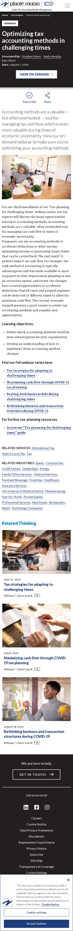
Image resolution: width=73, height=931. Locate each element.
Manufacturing (55, 491)
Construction (54, 463)
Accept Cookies (36, 923)
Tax (29, 453)
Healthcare (51, 480)
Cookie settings (36, 872)
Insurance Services (14, 485)
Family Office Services (17, 474)
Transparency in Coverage (36, 866)
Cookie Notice (36, 824)
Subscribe (36, 854)
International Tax (43, 448)
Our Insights (17, 15)
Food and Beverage (15, 480)
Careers (36, 818)
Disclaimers (36, 836)
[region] (36, 902)
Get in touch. (33, 774)
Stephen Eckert (31, 56)
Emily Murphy (52, 56)
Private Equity (33, 496)
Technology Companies (27, 508)
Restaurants (57, 502)
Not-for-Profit (12, 496)
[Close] (68, 880)
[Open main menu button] (67, 6)
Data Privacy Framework (36, 830)
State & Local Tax (13, 453)
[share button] (47, 97)
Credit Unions (11, 468)
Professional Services (16, 502)
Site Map (37, 860)
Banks (40, 463)
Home (5, 15)
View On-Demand (34, 74)
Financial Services (45, 474)
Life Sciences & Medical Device (22, 491)
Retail (6, 508)
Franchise (35, 480)
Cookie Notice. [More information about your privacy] (51, 904)
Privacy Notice (36, 848)
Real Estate (39, 502)
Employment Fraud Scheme (36, 842)
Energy (44, 468)
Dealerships (30, 468)
